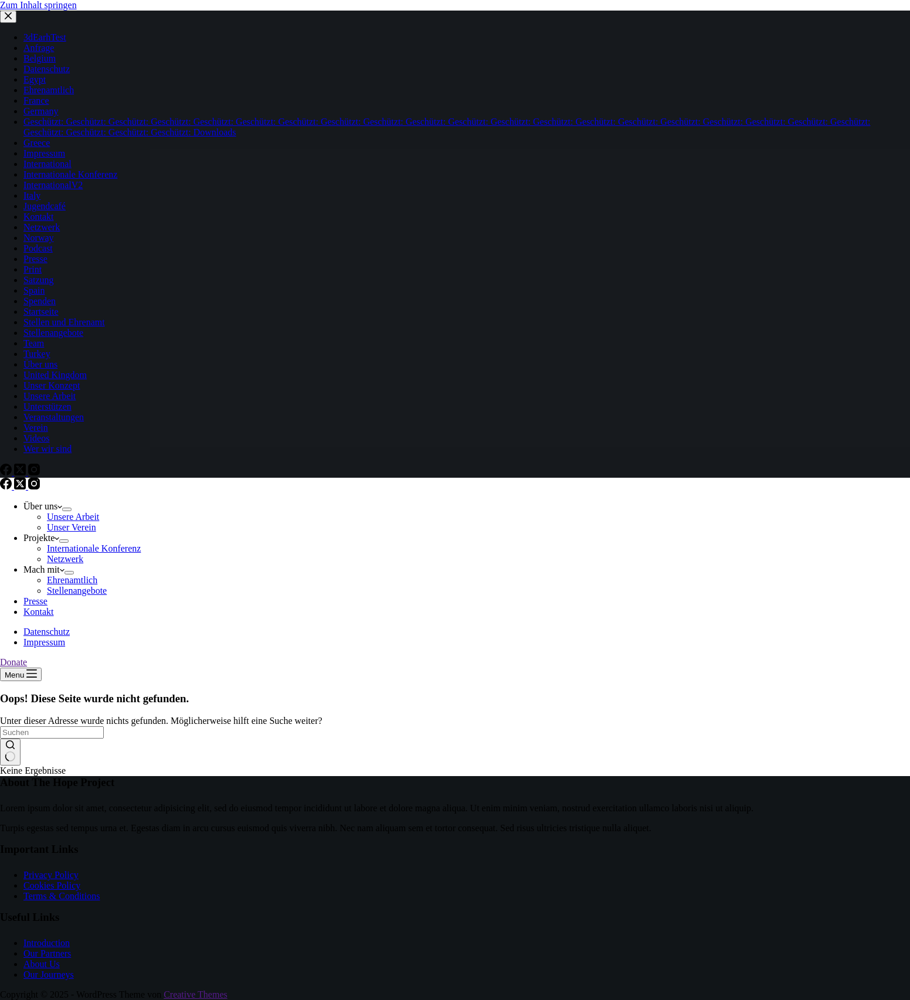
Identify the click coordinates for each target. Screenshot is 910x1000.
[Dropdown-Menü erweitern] (67, 509)
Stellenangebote (77, 591)
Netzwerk (65, 559)
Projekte (41, 538)
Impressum (44, 642)
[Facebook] (7, 486)
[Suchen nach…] (52, 732)
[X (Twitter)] (21, 486)
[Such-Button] (10, 752)
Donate (13, 662)
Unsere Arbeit (73, 517)
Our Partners (47, 953)
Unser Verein (71, 527)
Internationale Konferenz (94, 548)
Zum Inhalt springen (38, 5)
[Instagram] (34, 486)
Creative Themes (196, 994)
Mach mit (43, 569)
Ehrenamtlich (72, 580)
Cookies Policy (51, 885)
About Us (41, 964)
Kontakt (38, 612)
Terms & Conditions (61, 896)
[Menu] (21, 674)
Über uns (42, 506)
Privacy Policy (51, 875)
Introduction (46, 943)
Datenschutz (46, 632)
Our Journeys (48, 974)
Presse (35, 601)
